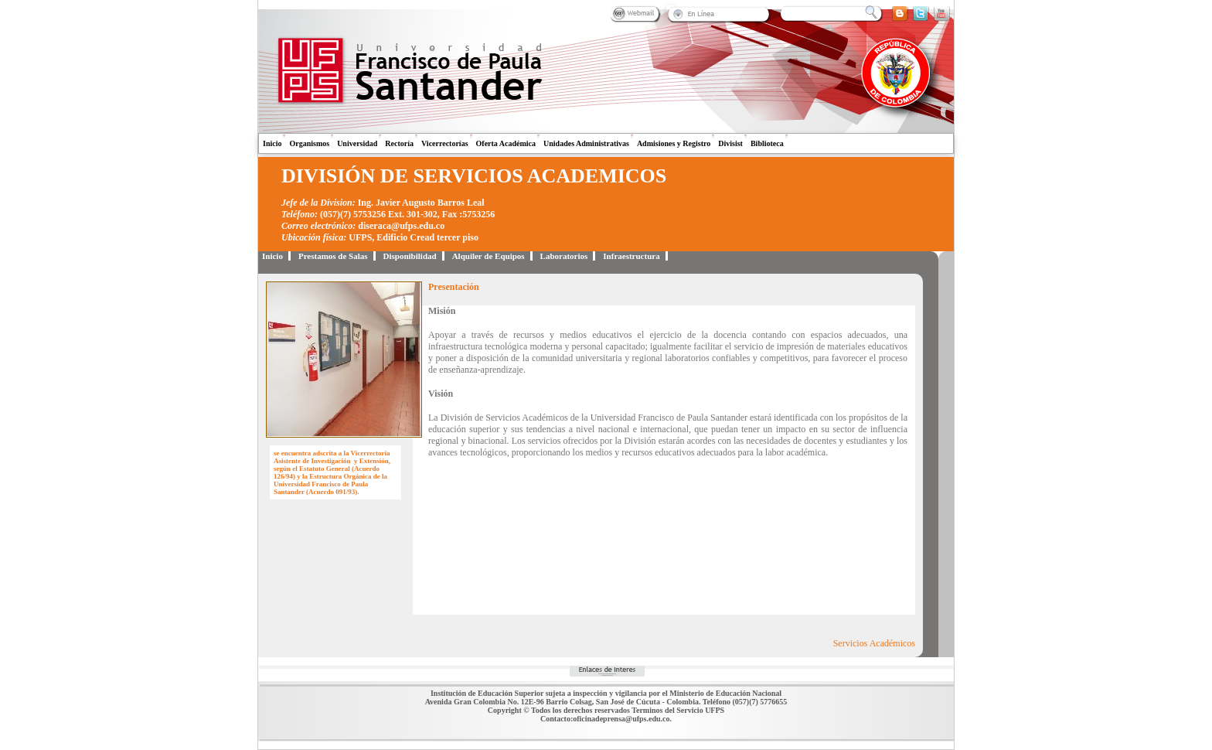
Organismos (309, 143)
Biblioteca (767, 143)
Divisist (730, 143)
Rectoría (399, 143)
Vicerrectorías (444, 143)
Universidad (357, 143)
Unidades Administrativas (586, 143)
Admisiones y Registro (673, 143)
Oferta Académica (506, 143)
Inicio (272, 143)
